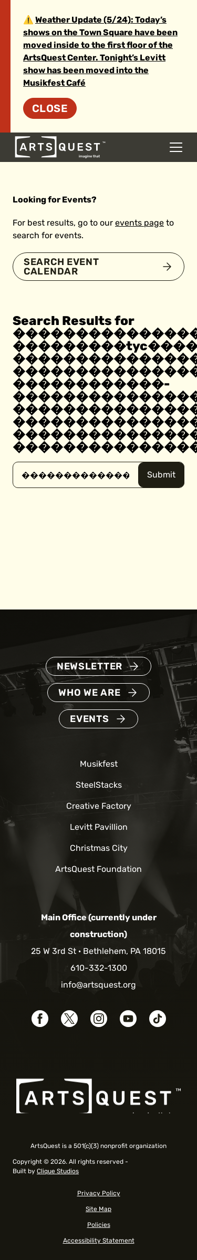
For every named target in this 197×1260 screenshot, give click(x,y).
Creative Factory (98, 806)
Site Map (98, 1209)
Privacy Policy (98, 1193)
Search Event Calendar (61, 266)
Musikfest (99, 764)
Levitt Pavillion (99, 827)
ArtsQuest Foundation (98, 869)
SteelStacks (99, 785)
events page (139, 223)
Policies (98, 1224)
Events (89, 719)
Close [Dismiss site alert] (50, 108)
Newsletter (89, 666)
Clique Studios (58, 1171)
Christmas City (99, 848)
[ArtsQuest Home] (60, 146)
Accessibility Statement (98, 1240)
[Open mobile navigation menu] (176, 147)
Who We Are (89, 692)
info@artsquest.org (98, 985)
